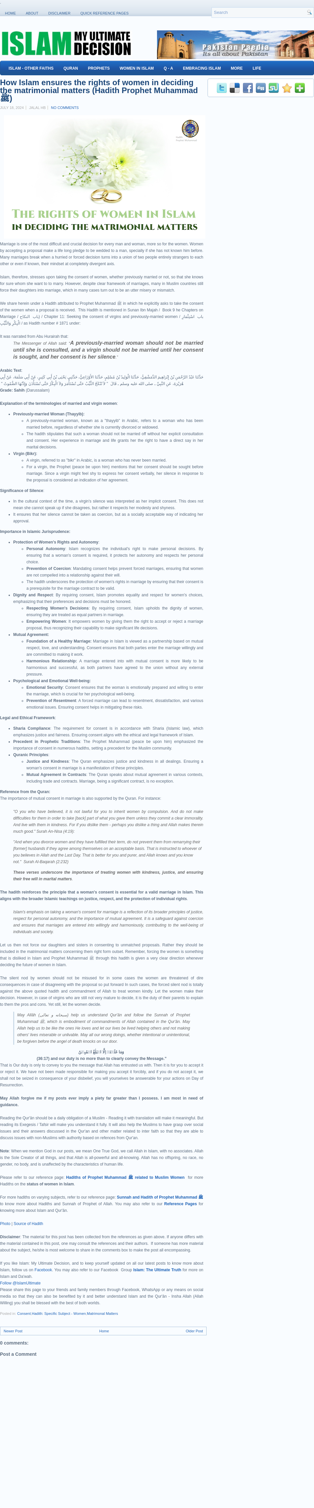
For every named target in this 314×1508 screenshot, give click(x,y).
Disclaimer (59, 13)
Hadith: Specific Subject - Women (59, 1313)
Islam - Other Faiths (31, 68)
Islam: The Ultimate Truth (157, 1270)
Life (257, 68)
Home (10, 13)
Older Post (194, 1331)
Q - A (168, 68)
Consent (24, 1313)
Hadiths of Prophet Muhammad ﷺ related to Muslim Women (125, 1177)
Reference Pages (180, 1204)
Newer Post (13, 1331)
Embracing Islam (202, 68)
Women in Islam (137, 68)
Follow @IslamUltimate (20, 1283)
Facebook (43, 1270)
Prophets (99, 68)
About (32, 13)
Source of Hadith (28, 1223)
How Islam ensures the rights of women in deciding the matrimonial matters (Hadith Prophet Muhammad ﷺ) (99, 90)
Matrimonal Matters (102, 1313)
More (237, 68)
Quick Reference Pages (104, 13)
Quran (70, 68)
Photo (5, 1223)
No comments (65, 108)
